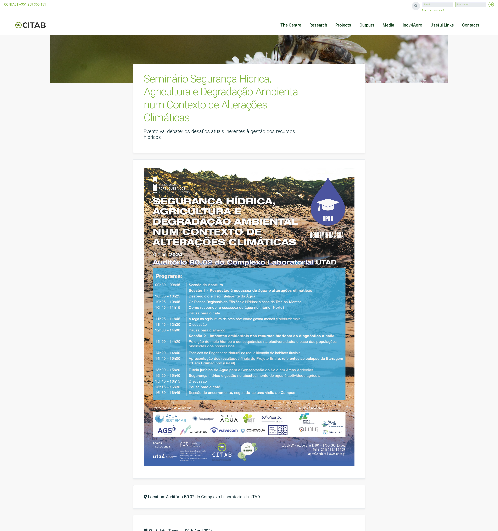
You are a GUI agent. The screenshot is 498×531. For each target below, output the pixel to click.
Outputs (366, 25)
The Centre (290, 25)
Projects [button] (343, 25)
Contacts (470, 25)
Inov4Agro (412, 25)
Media (388, 25)
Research (318, 25)
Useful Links (442, 25)
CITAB (35, 25)
